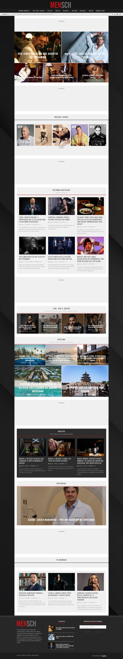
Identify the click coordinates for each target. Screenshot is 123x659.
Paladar (82, 11)
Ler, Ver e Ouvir (38, 11)
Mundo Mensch (24, 11)
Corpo (57, 11)
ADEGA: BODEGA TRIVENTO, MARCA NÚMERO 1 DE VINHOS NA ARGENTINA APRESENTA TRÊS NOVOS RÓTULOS (90, 460)
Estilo (49, 11)
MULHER (56, 222)
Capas (56, 598)
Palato (85, 226)
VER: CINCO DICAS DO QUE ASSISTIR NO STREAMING (32, 257)
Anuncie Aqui (100, 11)
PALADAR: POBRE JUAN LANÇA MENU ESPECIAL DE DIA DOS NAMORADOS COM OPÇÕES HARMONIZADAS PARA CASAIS (90, 220)
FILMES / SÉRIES (29, 261)
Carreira (85, 602)
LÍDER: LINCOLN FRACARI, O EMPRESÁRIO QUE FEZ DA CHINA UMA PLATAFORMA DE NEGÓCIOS (32, 219)
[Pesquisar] (104, 627)
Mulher (65, 11)
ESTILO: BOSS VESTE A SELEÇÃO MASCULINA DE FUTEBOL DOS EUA (60, 257)
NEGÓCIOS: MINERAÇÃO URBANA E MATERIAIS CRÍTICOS (31, 594)
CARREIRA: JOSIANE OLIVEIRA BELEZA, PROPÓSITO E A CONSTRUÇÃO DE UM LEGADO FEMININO (87, 596)
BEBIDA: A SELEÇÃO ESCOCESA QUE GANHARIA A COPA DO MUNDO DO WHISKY (31, 460)
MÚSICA (85, 264)
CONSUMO (28, 598)
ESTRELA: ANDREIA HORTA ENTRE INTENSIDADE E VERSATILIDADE (59, 594)
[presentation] (60, 147)
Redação (21, 224)
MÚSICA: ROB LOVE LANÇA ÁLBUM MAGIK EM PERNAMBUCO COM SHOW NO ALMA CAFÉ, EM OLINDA (90, 258)
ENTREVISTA (28, 224)
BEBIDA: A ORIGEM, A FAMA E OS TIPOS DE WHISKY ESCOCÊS (59, 459)
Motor (91, 11)
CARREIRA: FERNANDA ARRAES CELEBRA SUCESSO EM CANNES (59, 218)
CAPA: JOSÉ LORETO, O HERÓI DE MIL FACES (21, 14)
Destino (74, 11)
